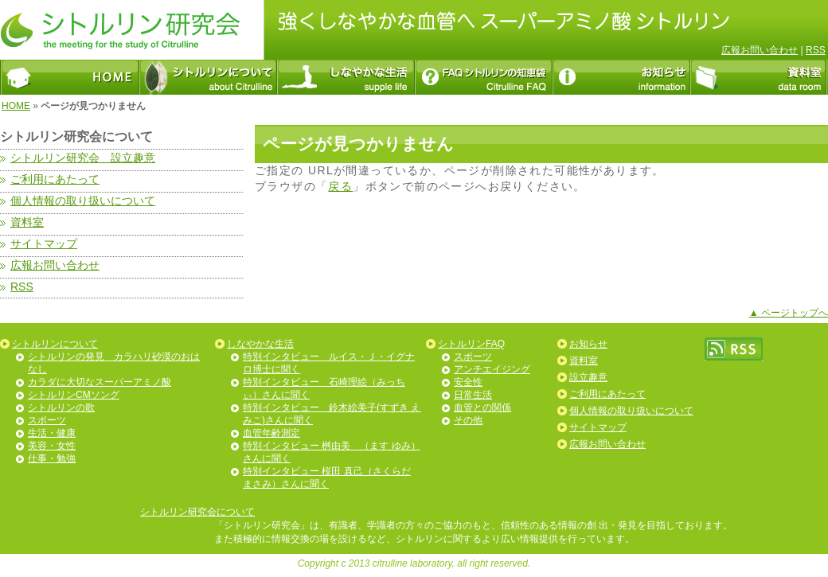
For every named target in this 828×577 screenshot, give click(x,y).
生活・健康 (52, 433)
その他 (468, 420)
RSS (816, 50)
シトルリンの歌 (61, 407)
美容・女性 (52, 445)
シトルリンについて (55, 343)
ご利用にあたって (607, 394)
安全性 (468, 382)
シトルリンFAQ (471, 343)
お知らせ (588, 343)
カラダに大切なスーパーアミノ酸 (99, 382)
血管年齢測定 (271, 433)
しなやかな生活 (260, 343)
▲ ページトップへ (788, 312)
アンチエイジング (492, 369)
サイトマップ (598, 427)
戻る (340, 186)
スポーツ (47, 420)
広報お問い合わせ (759, 50)
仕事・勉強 (52, 458)
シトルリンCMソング (73, 394)
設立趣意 (588, 377)
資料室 (583, 360)
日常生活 (473, 394)
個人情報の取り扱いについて (631, 410)
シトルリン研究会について (197, 511)
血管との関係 (482, 407)
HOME (16, 105)
